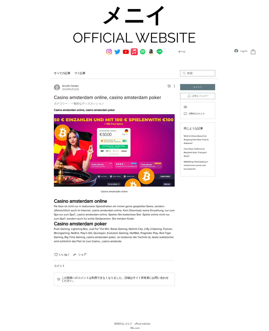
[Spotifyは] (142, 51)
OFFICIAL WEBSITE (134, 38)
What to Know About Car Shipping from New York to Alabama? (196, 139)
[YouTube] (125, 51)
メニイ (134, 16)
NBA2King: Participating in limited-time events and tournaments (196, 165)
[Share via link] (79, 255)
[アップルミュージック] (134, 51)
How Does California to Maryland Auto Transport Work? (195, 152)
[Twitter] (117, 51)
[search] (197, 73)
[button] (253, 51)
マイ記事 (79, 73)
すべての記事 (62, 73)
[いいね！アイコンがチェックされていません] (56, 255)
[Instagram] (109, 51)
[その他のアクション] (173, 86)
